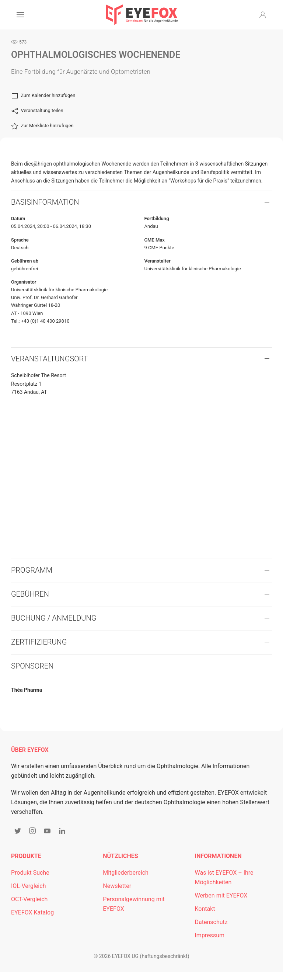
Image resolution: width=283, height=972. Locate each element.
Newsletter (117, 885)
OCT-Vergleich (29, 899)
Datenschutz (211, 922)
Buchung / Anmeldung (53, 618)
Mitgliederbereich (126, 872)
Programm (31, 570)
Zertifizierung (39, 642)
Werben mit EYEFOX (221, 895)
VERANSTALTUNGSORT (49, 358)
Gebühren (30, 594)
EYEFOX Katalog (32, 912)
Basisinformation (45, 202)
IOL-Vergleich (28, 885)
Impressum (210, 935)
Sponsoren (32, 666)
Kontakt (205, 908)
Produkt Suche (30, 872)
